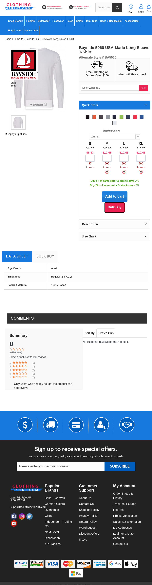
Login (141, 12)
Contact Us (86, 503)
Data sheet (17, 256)
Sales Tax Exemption (127, 521)
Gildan (49, 515)
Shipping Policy (89, 509)
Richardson (52, 538)
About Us (85, 498)
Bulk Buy (45, 256)
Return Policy (88, 521)
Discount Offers (89, 533)
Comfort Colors (55, 503)
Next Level (52, 532)
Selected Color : (112, 130)
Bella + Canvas (55, 498)
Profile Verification (125, 515)
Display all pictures (16, 134)
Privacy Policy (88, 515)
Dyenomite (52, 509)
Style (13, 83)
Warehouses (87, 527)
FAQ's (83, 539)
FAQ (130, 12)
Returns (118, 509)
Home (8, 39)
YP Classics (53, 544)
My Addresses (122, 527)
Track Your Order (124, 503)
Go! (144, 87)
